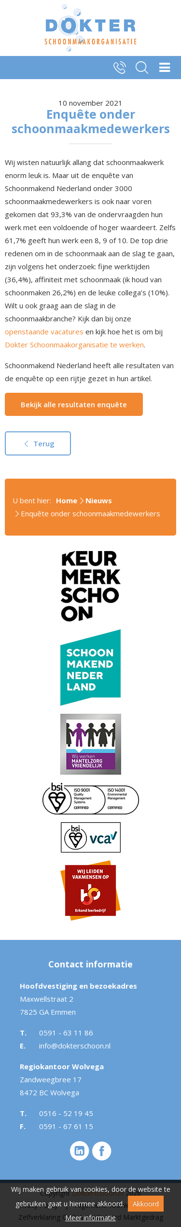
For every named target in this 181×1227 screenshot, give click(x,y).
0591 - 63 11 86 (66, 1032)
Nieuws (98, 500)
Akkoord (146, 1203)
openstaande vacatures (44, 331)
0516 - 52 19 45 (66, 1113)
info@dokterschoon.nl (75, 1045)
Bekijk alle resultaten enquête (74, 404)
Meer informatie (90, 1217)
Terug (38, 443)
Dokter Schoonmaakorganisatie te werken (74, 344)
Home (66, 500)
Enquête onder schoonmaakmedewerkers (90, 513)
